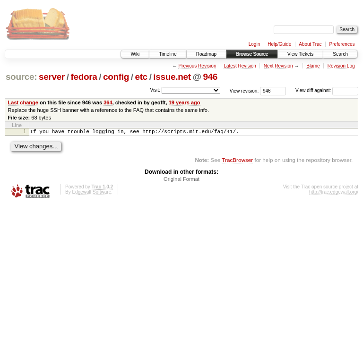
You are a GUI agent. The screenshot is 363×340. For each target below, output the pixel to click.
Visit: (155, 90)
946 (210, 77)
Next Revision (278, 65)
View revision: (244, 90)
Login (254, 44)
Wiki (134, 54)
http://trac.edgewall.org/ (333, 193)
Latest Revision (240, 65)
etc (141, 77)
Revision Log (341, 65)
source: (21, 77)
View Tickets (300, 54)
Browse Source (252, 54)
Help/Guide (279, 44)
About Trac (310, 44)
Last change (23, 102)
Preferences (342, 44)
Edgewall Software (91, 193)
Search (340, 54)
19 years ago (184, 102)
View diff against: (326, 90)
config (116, 77)
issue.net (171, 77)
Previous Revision (197, 65)
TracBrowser (237, 161)
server (52, 77)
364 (108, 102)
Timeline (167, 54)
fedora (83, 77)
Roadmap (206, 54)
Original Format (181, 180)
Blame (313, 65)
